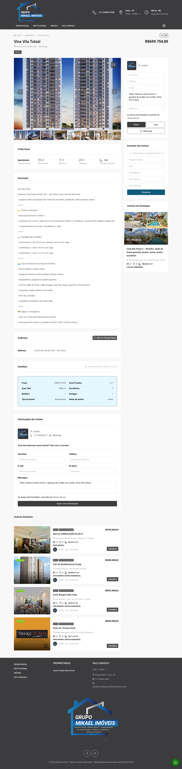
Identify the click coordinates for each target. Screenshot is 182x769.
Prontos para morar (66, 529)
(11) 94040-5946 (106, 12)
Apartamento (29, 35)
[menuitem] (164, 25)
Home (19, 35)
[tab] (114, 65)
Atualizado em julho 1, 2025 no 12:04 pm (101, 367)
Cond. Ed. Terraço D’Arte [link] (64, 628)
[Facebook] (87, 753)
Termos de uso (59, 497)
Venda (17, 52)
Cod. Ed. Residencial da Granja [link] (67, 564)
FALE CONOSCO (68, 26)
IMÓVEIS (54, 26)
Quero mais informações (67, 503)
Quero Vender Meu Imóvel (64, 670)
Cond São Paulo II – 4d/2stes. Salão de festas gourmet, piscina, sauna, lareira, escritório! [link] (145, 252)
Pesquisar (146, 192)
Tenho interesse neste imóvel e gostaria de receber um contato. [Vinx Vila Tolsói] (67, 487)
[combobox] (93, 471)
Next (163, 229)
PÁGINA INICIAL (22, 26)
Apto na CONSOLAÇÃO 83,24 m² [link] (68, 534)
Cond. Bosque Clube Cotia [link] (65, 595)
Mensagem (23, 478)
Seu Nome (22, 454)
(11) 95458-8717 (41, 435)
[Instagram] (95, 753)
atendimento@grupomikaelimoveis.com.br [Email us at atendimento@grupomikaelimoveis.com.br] (110, 687)
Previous (128, 229)
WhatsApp (57, 435)
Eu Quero (73, 466)
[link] (32, 539)
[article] (146, 242)
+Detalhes (112, 549)
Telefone (72, 454)
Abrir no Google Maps (105, 338)
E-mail (20, 466)
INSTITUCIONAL (40, 26)
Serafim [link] (61, 549)
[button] (162, 35)
